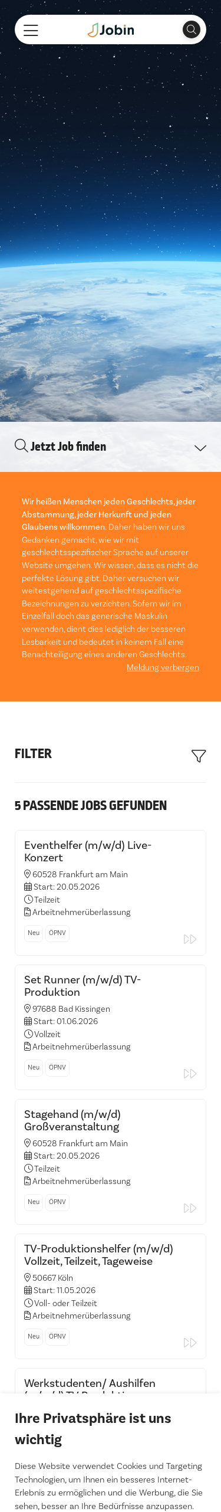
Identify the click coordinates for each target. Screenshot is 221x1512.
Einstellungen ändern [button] (110, 1483)
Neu (33, 779)
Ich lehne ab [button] (110, 1459)
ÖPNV (57, 779)
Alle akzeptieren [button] (110, 1435)
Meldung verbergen (163, 514)
